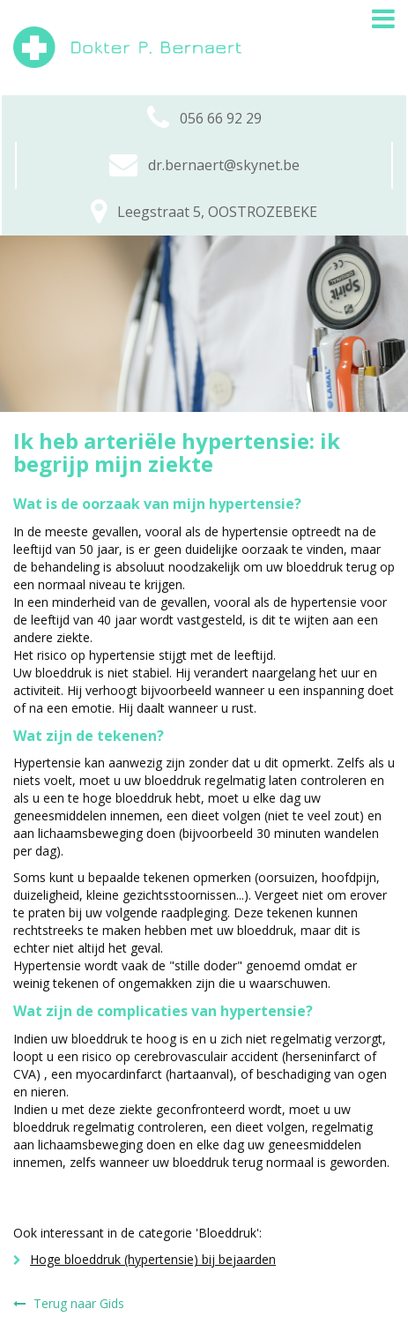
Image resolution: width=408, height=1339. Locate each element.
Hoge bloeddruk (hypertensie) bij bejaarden (144, 1259)
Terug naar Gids (68, 1303)
